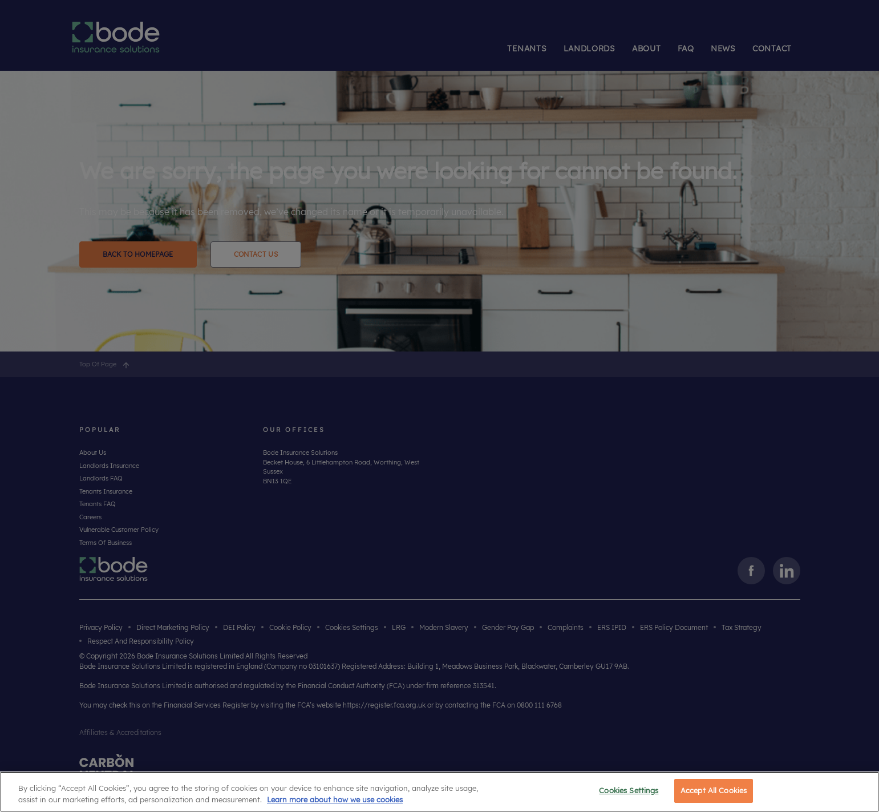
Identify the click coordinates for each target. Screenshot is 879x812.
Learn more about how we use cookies (335, 799)
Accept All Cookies (713, 790)
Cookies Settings (628, 790)
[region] (439, 791)
